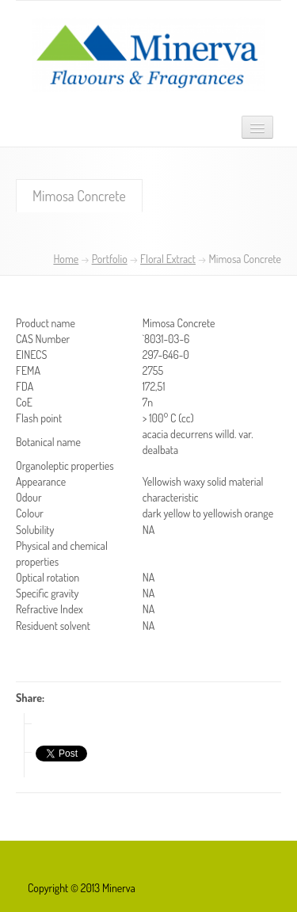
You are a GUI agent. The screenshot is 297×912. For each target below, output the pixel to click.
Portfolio (110, 258)
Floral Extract (168, 258)
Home (65, 258)
